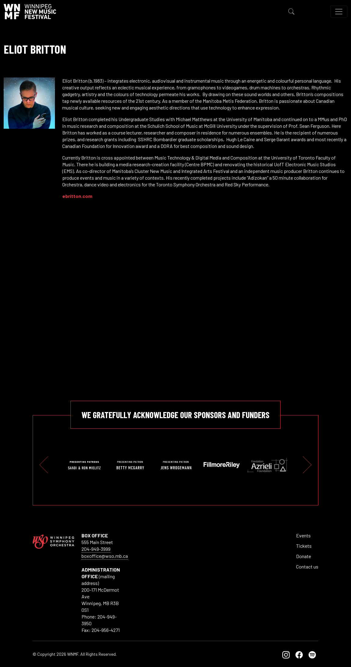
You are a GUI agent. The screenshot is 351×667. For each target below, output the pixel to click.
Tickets (304, 546)
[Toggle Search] (291, 11)
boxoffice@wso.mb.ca (104, 556)
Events (303, 535)
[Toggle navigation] (338, 11)
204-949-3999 (95, 549)
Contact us (307, 566)
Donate (303, 556)
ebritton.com (77, 196)
